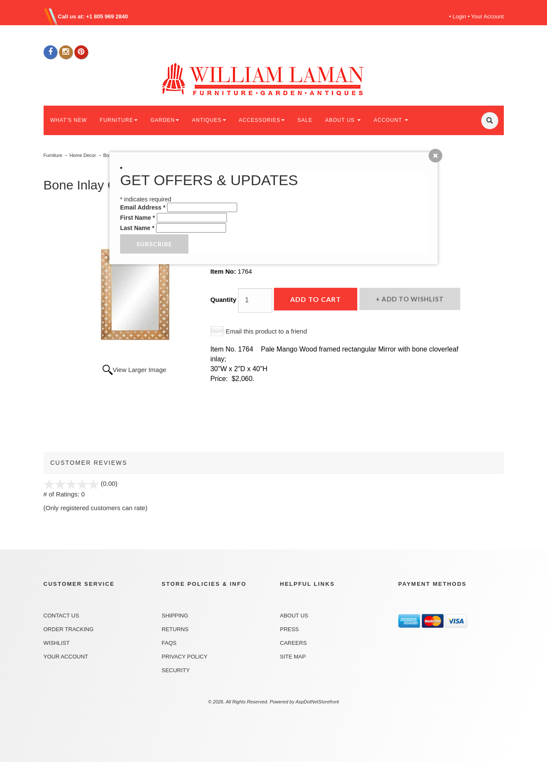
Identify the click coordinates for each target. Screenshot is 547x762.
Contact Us (61, 615)
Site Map (293, 656)
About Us (294, 615)
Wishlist (57, 643)
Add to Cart (315, 299)
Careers (293, 643)
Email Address (142, 207)
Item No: (224, 271)
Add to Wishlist (412, 299)
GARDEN (164, 120)
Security (176, 670)
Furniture (53, 155)
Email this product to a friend (266, 331)
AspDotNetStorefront (317, 701)
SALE (304, 120)
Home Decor (83, 155)
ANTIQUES (209, 120)
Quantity (223, 299)
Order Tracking (69, 629)
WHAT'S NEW (68, 120)
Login (459, 16)
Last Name (137, 227)
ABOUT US (343, 120)
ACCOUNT (390, 120)
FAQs (169, 643)
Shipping (175, 615)
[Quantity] (255, 300)
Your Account (487, 16)
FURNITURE (119, 120)
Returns (175, 629)
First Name (137, 217)
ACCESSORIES (262, 120)
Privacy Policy (184, 656)
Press (289, 629)
